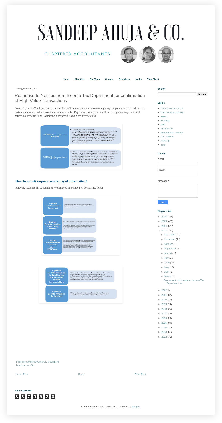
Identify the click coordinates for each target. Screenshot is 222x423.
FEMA (164, 116)
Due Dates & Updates (172, 112)
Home (66, 79)
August (168, 253)
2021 (164, 295)
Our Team (95, 79)
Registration (167, 136)
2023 (164, 230)
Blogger (136, 406)
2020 (164, 299)
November (170, 239)
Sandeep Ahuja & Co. (36, 362)
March (168, 276)
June (167, 262)
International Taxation (172, 132)
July (166, 257)
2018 (164, 309)
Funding (165, 120)
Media (138, 79)
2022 (164, 290)
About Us (79, 79)
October (169, 244)
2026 (164, 216)
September (170, 248)
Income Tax (29, 365)
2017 (164, 313)
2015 (164, 322)
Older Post (140, 374)
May (167, 267)
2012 (164, 336)
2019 (164, 304)
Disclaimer (124, 79)
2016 (164, 318)
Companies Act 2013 (172, 108)
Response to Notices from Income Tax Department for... (184, 282)
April (167, 271)
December (170, 234)
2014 (164, 327)
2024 (164, 226)
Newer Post (22, 374)
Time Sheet (153, 79)
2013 (164, 332)
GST (163, 124)
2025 (164, 221)
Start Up (165, 140)
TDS (163, 144)
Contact (109, 79)
